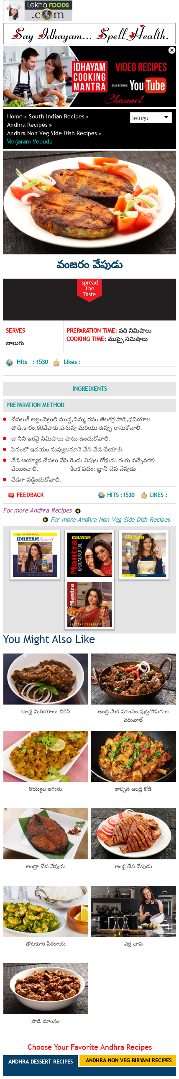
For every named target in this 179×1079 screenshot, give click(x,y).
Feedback (25, 495)
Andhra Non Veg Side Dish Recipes (54, 133)
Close (172, 50)
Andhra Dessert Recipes (40, 1061)
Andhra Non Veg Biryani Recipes (128, 1060)
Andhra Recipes (29, 124)
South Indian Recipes (59, 116)
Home (17, 116)
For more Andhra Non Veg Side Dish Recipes (106, 519)
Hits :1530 (117, 495)
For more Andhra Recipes (42, 510)
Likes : (153, 495)
